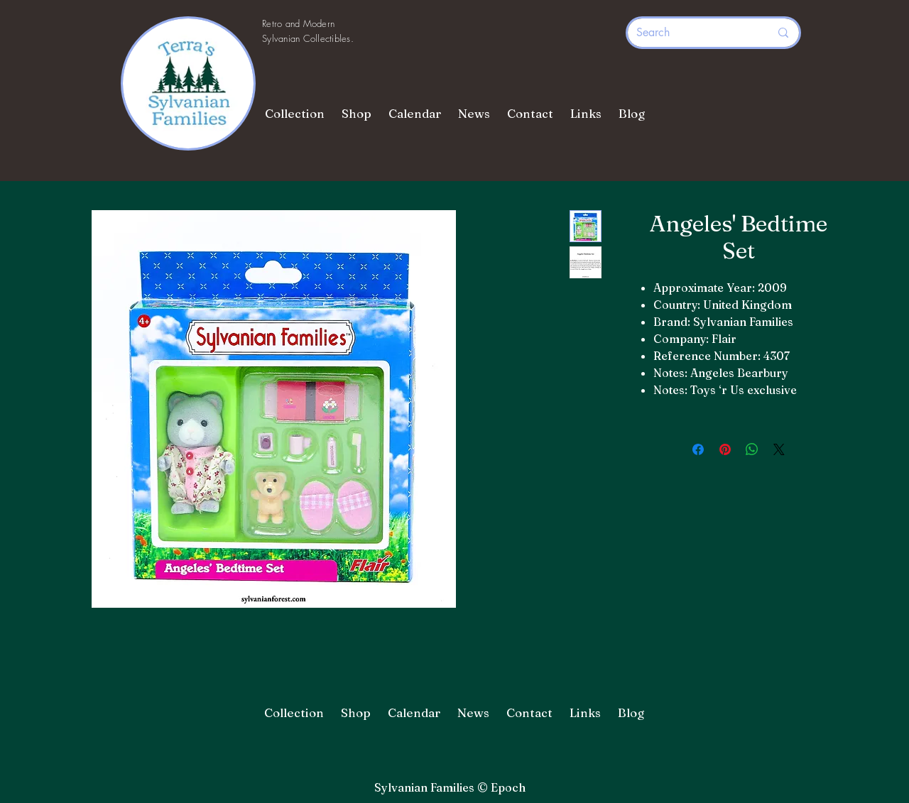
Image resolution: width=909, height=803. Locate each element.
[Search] (692, 32)
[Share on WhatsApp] (752, 449)
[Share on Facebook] (698, 449)
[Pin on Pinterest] (725, 449)
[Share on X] (779, 449)
